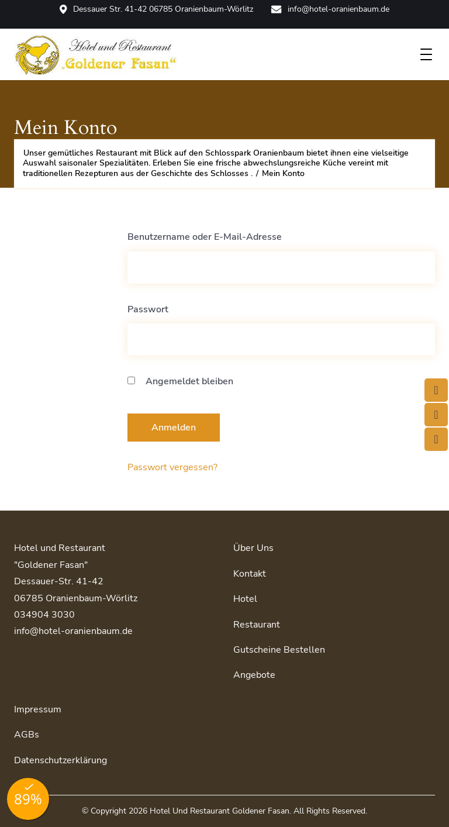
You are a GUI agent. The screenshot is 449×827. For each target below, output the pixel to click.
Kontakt (249, 573)
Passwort (147, 309)
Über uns (253, 548)
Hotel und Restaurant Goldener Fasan (219, 810)
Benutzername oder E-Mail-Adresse (204, 236)
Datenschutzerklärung (60, 760)
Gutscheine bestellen (279, 649)
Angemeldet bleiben (180, 381)
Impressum (37, 709)
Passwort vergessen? (172, 467)
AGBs (26, 734)
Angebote (254, 675)
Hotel (245, 598)
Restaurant (256, 624)
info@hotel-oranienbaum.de (330, 9)
